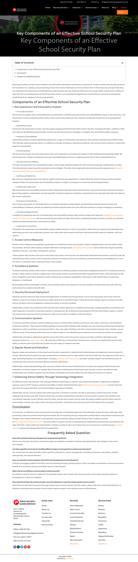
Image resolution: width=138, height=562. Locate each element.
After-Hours (75, 509)
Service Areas (92, 8)
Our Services (47, 517)
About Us (105, 8)
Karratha (101, 540)
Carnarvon (102, 521)
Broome (101, 509)
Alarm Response (76, 506)
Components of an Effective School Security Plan (38, 69)
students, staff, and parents (68, 359)
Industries (77, 8)
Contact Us (46, 513)
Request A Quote (66, 2)
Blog (115, 8)
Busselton (102, 517)
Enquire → (122, 12)
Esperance (102, 529)
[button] (61, 7)
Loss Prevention (76, 517)
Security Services (61, 8)
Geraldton (102, 532)
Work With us (51, 2)
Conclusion (22, 73)
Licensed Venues (77, 521)
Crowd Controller (77, 513)
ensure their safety (37, 340)
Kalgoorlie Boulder (106, 536)
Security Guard (76, 540)
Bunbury (101, 513)
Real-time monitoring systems (95, 385)
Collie (100, 525)
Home (47, 8)
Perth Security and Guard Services (28, 422)
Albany (101, 506)
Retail (72, 536)
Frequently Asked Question (28, 77)
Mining (73, 525)
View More (74, 544)
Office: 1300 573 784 (21, 529)
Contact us (95, 2)
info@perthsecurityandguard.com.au (115, 2)
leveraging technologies (83, 248)
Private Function (76, 532)
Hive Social (69, 558)
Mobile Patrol (75, 529)
